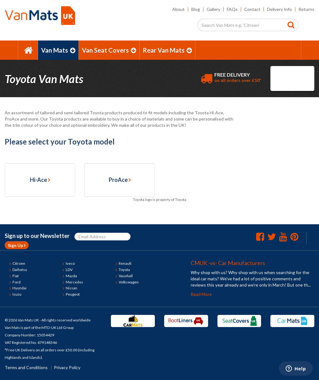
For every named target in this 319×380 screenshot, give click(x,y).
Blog (195, 9)
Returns (306, 9)
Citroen (18, 263)
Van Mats (58, 50)
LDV (69, 269)
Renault (125, 263)
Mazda (71, 275)
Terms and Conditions (26, 367)
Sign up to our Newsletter (37, 235)
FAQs (232, 9)
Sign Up (17, 245)
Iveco (70, 263)
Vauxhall (126, 275)
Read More (201, 294)
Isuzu (16, 294)
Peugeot (73, 294)
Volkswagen (129, 282)
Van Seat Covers (109, 50)
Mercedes (74, 282)
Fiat (15, 275)
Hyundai (19, 288)
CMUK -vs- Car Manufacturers (228, 262)
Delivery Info (279, 9)
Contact (252, 9)
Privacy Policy (67, 367)
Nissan (71, 288)
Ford (16, 282)
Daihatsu (19, 269)
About (178, 9)
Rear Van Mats (167, 50)
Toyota (124, 269)
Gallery (213, 9)
